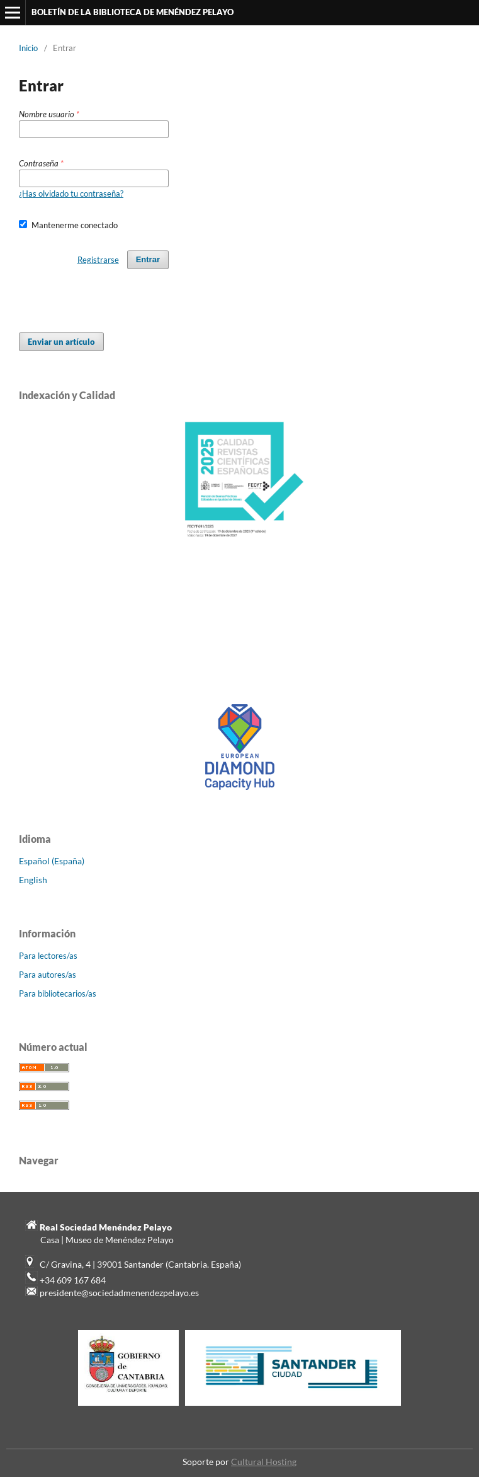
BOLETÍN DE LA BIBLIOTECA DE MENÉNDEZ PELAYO (132, 12)
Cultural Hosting (263, 1461)
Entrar (148, 259)
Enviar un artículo (61, 342)
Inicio (28, 48)
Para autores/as (47, 975)
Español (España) (51, 860)
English (33, 879)
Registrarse (98, 260)
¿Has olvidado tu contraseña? (71, 193)
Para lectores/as (48, 956)
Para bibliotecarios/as (57, 993)
